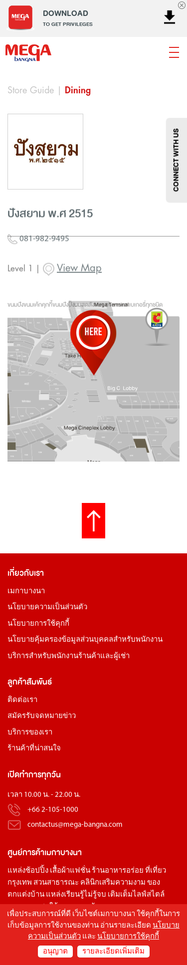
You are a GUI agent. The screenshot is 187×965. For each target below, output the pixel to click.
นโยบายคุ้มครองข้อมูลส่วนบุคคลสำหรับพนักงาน (85, 640)
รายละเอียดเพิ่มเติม (113, 952)
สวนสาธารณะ (56, 883)
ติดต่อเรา (22, 700)
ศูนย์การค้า (25, 852)
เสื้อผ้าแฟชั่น (70, 871)
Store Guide (30, 90)
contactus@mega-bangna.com (75, 825)
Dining (78, 90)
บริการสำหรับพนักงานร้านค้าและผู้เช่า (68, 656)
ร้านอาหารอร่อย (118, 871)
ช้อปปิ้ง (36, 871)
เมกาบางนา (26, 591)
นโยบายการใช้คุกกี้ (38, 624)
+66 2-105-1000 (52, 810)
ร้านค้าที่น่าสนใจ (34, 748)
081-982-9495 (38, 261)
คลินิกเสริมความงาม (113, 883)
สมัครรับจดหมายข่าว (41, 716)
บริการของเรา (29, 732)
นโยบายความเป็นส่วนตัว (47, 607)
